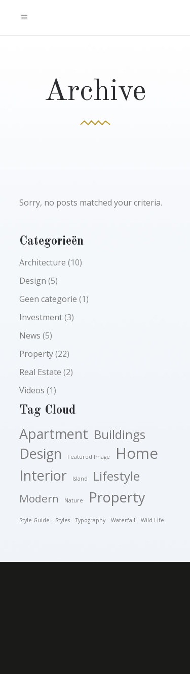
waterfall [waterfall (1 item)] (123, 520)
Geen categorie (48, 299)
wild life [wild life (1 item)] (152, 520)
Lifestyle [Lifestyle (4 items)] (116, 476)
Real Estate (40, 372)
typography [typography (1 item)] (90, 520)
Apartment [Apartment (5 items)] (53, 434)
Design (32, 280)
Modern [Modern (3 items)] (39, 498)
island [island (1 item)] (80, 478)
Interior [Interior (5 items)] (43, 475)
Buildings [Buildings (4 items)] (119, 434)
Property (36, 353)
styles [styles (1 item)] (62, 520)
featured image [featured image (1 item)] (88, 456)
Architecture (42, 262)
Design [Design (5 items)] (40, 453)
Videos (32, 390)
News (30, 335)
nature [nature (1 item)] (73, 500)
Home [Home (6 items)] (137, 453)
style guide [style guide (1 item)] (34, 520)
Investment (40, 317)
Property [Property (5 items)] (117, 497)
